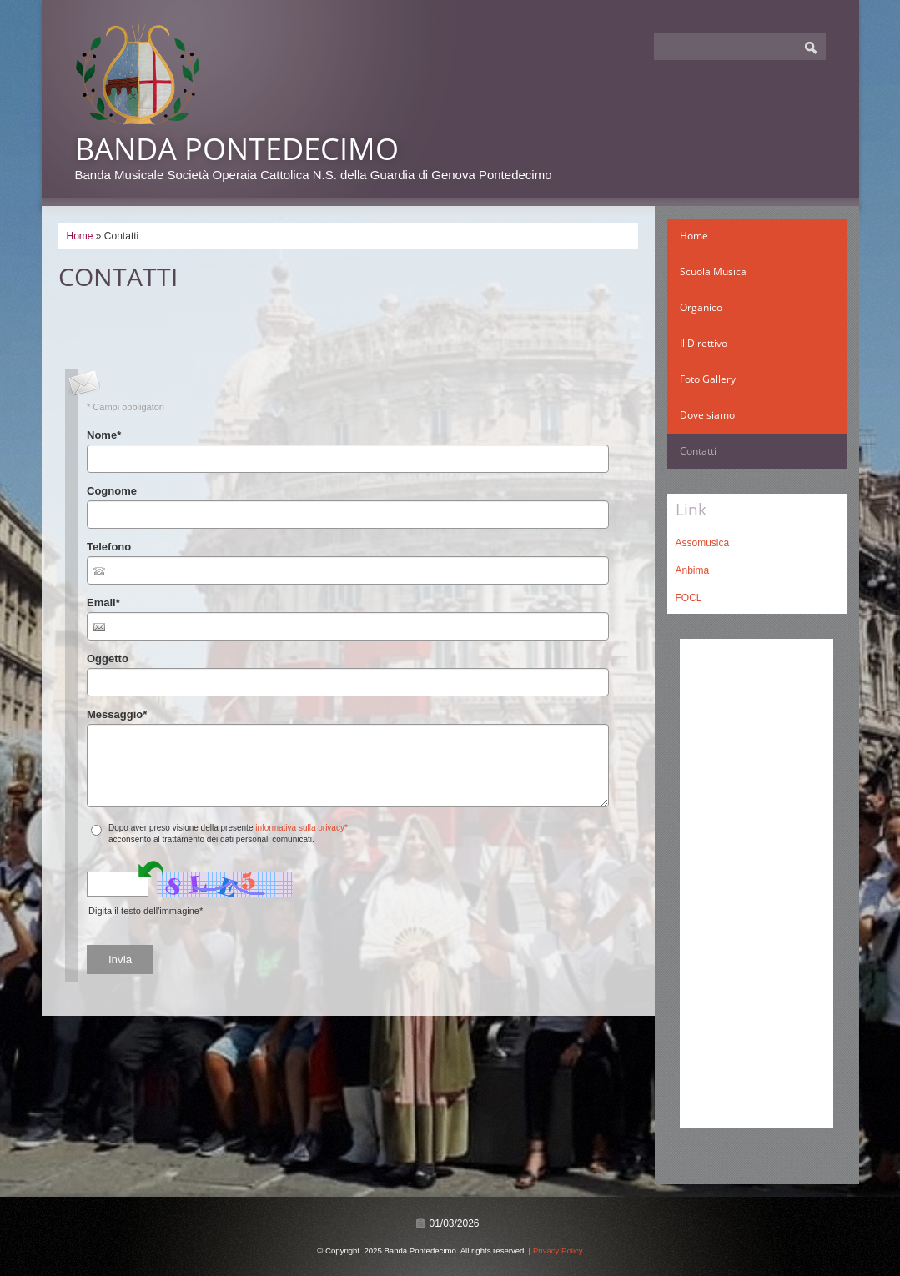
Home (80, 236)
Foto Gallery (708, 379)
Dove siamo (707, 415)
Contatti (698, 451)
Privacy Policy (558, 1250)
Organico (701, 307)
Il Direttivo (703, 343)
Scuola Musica (713, 271)
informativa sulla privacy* (301, 827)
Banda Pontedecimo (237, 148)
